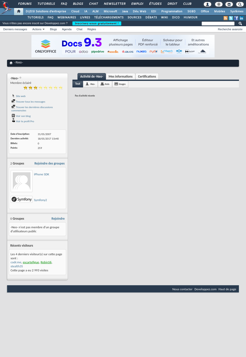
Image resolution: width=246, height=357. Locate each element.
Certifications (147, 76)
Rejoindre (58, 218)
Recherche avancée (230, 29)
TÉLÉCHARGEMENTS (109, 17)
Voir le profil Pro (22, 121)
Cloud (75, 11)
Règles (92, 29)
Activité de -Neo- (91, 76)
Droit (172, 4)
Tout (77, 83)
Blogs (77, 4)
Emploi (137, 4)
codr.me (16, 262)
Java (125, 11)
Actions (37, 29)
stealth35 (17, 266)
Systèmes (236, 11)
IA (85, 11)
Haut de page (227, 289)
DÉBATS (151, 17)
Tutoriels (46, 4)
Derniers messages (15, 29)
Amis (107, 84)
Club (186, 4)
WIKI (164, 17)
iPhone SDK (41, 174)
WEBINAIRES (66, 17)
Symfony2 (40, 200)
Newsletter (114, 4)
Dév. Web (139, 11)
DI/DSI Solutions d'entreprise (46, 11)
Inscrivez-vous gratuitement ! (97, 23)
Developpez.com (205, 289)
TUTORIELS (35, 17)
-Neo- (92, 84)
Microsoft (110, 11)
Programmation (171, 11)
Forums (24, 4)
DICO (176, 17)
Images (122, 84)
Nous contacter (182, 289)
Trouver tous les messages (28, 101)
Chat (93, 4)
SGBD (191, 11)
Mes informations (121, 76)
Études (155, 4)
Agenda (66, 29)
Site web (18, 96)
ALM (95, 11)
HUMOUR (190, 17)
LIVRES (85, 17)
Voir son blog (21, 116)
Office (205, 11)
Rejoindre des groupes (49, 163)
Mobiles (219, 11)
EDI (153, 11)
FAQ (63, 4)
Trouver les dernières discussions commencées (32, 109)
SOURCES (134, 17)
